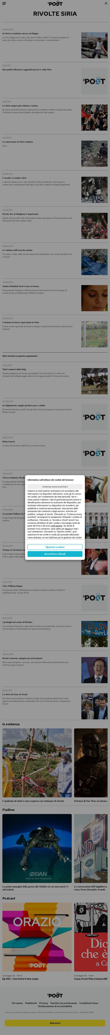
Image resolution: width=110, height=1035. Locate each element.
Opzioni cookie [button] (55, 547)
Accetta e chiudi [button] (55, 554)
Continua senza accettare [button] (55, 487)
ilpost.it (68, 529)
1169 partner (56, 526)
